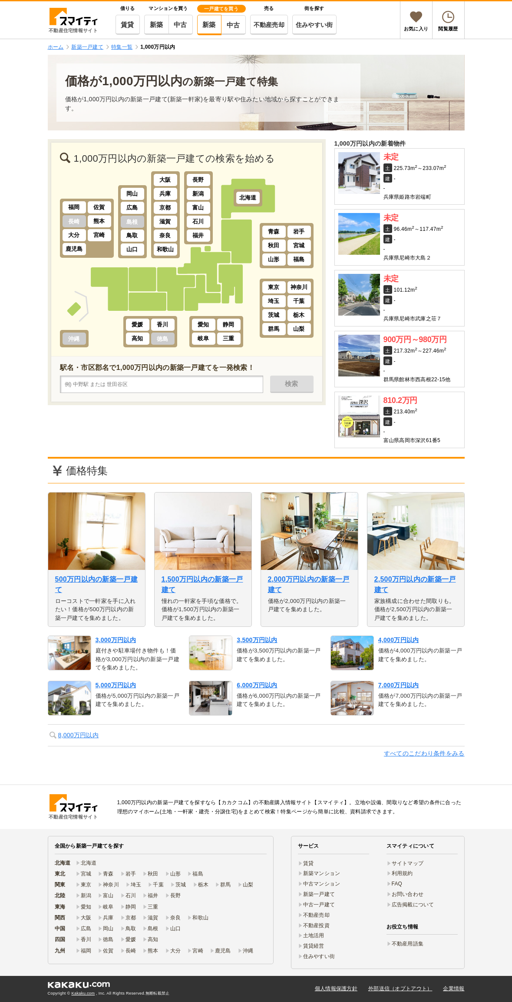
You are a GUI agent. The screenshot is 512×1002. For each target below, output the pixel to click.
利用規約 (402, 873)
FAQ (397, 884)
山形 (274, 259)
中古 (180, 24)
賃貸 (127, 24)
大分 (74, 235)
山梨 (299, 329)
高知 (137, 338)
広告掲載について (413, 905)
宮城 (299, 245)
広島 (132, 207)
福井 (198, 235)
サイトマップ (408, 863)
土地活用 (313, 935)
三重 (229, 338)
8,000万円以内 (78, 735)
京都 (165, 207)
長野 (198, 179)
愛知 (203, 324)
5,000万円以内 (116, 685)
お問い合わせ (408, 894)
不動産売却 (269, 24)
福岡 (74, 207)
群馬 (274, 329)
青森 (274, 231)
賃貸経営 (313, 946)
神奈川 (299, 287)
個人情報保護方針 (336, 988)
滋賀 (165, 221)
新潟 (198, 193)
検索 (291, 383)
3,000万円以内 (116, 639)
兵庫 (165, 193)
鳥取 (132, 235)
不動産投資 (316, 925)
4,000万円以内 (398, 639)
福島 (299, 259)
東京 (274, 287)
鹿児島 (74, 249)
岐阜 (203, 338)
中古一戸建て (319, 905)
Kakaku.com (83, 993)
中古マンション (321, 884)
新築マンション (321, 873)
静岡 (229, 324)
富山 (198, 207)
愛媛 (137, 324)
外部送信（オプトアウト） (400, 988)
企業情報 (453, 988)
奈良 (165, 235)
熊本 (99, 221)
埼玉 (274, 301)
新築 (156, 24)
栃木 (299, 315)
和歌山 (165, 249)
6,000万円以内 (257, 685)
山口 (132, 249)
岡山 (132, 193)
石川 (198, 221)
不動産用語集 (408, 944)
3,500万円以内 (257, 639)
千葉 (299, 301)
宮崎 (99, 235)
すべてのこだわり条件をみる (424, 753)
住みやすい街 (314, 24)
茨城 (274, 315)
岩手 (299, 231)
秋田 (274, 245)
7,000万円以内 (398, 685)
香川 (162, 324)
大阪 (165, 179)
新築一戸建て (319, 894)
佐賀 (99, 207)
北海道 (248, 197)
